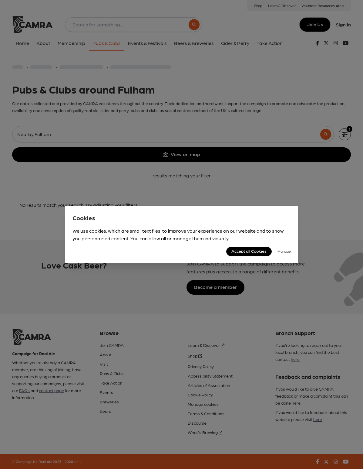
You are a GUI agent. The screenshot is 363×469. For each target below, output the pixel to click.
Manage (284, 251)
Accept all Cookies (249, 250)
